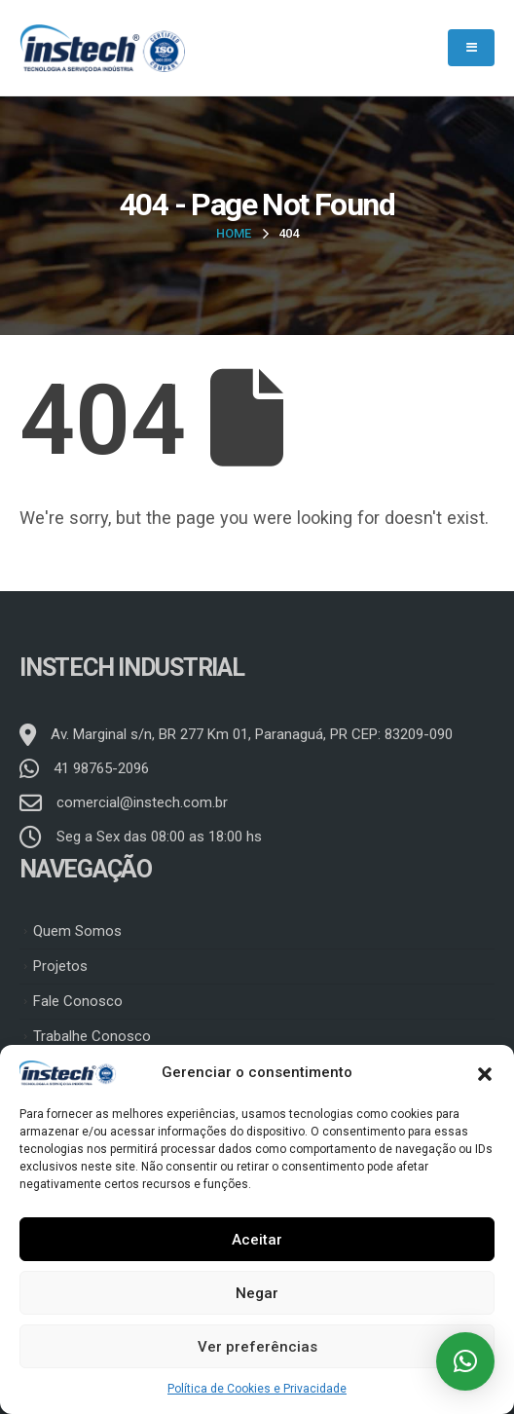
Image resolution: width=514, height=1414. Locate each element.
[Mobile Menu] (471, 47)
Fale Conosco (78, 1001)
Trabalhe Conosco (92, 1036)
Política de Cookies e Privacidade (257, 1388)
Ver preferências (257, 1347)
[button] (485, 1072)
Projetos (60, 966)
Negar (257, 1293)
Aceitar (257, 1239)
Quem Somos (77, 931)
